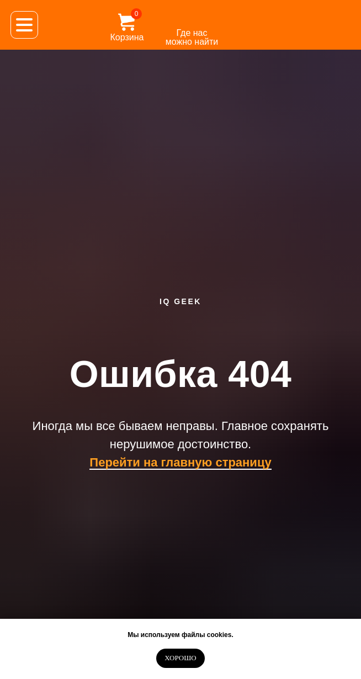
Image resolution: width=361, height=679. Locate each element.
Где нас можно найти (192, 37)
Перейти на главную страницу (180, 462)
